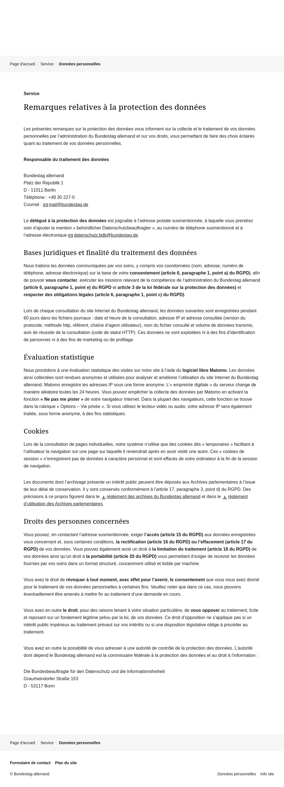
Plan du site (66, 763)
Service (47, 64)
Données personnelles (236, 774)
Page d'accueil (22, 64)
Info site (267, 774)
